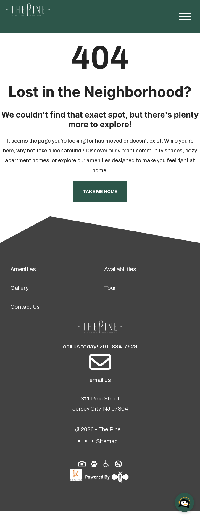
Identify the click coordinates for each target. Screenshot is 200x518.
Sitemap (107, 441)
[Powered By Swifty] (106, 476)
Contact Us (25, 307)
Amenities (23, 269)
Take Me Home (100, 191)
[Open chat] (184, 502)
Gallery (19, 288)
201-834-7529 (118, 346)
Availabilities (120, 269)
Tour (110, 288)
